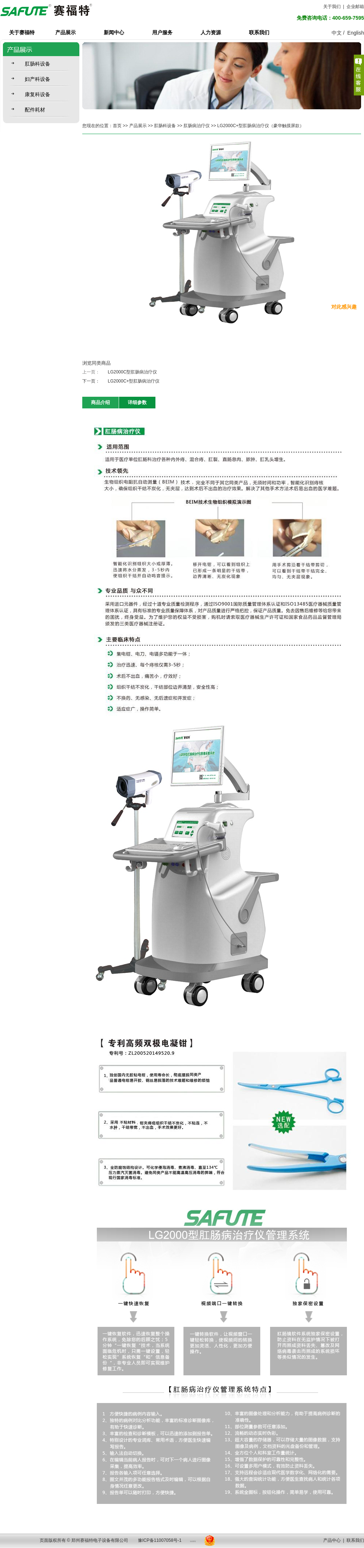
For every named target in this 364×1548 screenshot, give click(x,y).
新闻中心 (114, 32)
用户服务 (162, 32)
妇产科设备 (37, 79)
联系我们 (259, 32)
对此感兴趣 (344, 307)
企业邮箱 (355, 6)
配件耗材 (35, 110)
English (355, 33)
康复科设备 (37, 94)
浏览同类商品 (96, 363)
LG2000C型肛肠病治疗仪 (132, 372)
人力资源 (211, 32)
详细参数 (137, 402)
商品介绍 (100, 402)
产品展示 (65, 32)
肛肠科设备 (37, 64)
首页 (117, 125)
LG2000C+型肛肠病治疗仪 (133, 381)
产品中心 (332, 1540)
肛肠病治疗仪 (196, 125)
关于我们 (332, 6)
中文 (337, 33)
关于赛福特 (22, 32)
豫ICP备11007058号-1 (160, 1540)
